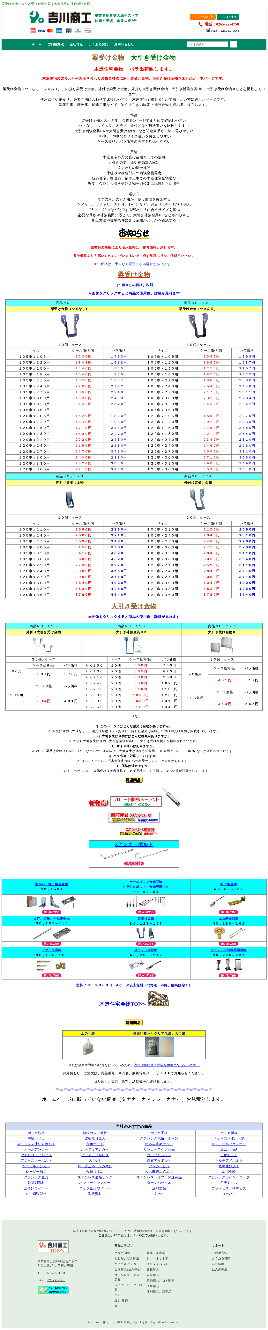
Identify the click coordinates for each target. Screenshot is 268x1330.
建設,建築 (121, 1300)
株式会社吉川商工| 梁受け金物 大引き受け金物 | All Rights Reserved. (141, 1322)
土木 (118, 1295)
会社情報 (76, 44)
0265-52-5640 (230, 30)
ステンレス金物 (145, 950)
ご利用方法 (56, 44)
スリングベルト (157, 1264)
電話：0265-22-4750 (222, 24)
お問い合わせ (124, 44)
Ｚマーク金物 (52, 950)
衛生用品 (153, 1286)
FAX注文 (230, 16)
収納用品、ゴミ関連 (161, 1280)
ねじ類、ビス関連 (127, 1258)
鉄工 (118, 1306)
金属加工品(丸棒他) (128, 1269)
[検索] (233, 44)
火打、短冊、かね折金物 (52, 918)
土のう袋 (88, 1033)
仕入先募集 (219, 1269)
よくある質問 (98, 44)
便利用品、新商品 (159, 1291)
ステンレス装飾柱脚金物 (229, 950)
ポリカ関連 (122, 1252)
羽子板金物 (228, 884)
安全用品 (153, 1275)
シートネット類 (157, 1258)
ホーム (37, 44)
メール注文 (205, 16)
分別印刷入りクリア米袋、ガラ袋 (159, 1033)
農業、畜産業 (156, 1252)
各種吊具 (153, 1269)
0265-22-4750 (56, 1273)
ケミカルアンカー (36, 1166)
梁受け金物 (146, 918)
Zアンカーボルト (134, 844)
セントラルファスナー (229, 1144)
